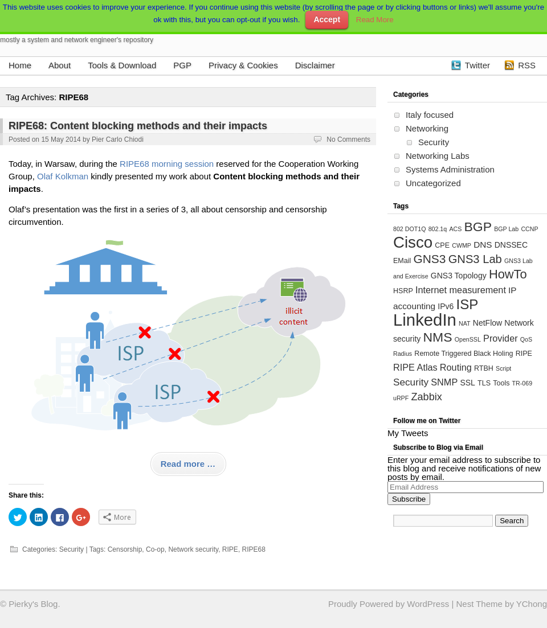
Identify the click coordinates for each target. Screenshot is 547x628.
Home (20, 65)
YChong (531, 604)
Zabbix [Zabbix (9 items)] (426, 397)
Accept (326, 19)
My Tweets (407, 433)
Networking (427, 128)
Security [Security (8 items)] (410, 382)
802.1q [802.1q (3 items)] (437, 228)
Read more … (188, 464)
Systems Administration (450, 169)
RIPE (230, 549)
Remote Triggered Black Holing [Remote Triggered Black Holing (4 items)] (463, 354)
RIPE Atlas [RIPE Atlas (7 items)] (415, 367)
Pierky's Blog (33, 604)
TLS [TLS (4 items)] (484, 383)
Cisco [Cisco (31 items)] (412, 242)
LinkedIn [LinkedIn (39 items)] (424, 319)
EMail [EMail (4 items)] (402, 261)
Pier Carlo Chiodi (118, 139)
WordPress (428, 604)
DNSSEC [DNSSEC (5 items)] (511, 244)
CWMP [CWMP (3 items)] (461, 245)
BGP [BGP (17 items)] (478, 226)
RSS (527, 65)
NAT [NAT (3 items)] (465, 323)
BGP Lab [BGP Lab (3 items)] (506, 228)
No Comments (348, 139)
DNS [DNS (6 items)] (482, 244)
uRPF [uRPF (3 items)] (401, 398)
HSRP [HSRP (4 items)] (403, 291)
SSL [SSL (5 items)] (467, 382)
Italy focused (430, 115)
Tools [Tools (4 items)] (501, 383)
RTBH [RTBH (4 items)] (483, 368)
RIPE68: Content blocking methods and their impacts (138, 126)
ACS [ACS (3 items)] (455, 228)
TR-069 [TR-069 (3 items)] (522, 383)
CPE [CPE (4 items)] (442, 245)
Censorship (125, 549)
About (59, 65)
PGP (182, 65)
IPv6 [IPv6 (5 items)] (446, 306)
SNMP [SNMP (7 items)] (444, 382)
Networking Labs (438, 156)
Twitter (477, 65)
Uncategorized (433, 183)
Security (71, 549)
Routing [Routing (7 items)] (456, 367)
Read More (375, 19)
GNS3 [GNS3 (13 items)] (429, 258)
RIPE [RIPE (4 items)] (524, 354)
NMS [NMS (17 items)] (437, 337)
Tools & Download (122, 65)
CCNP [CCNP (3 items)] (529, 228)
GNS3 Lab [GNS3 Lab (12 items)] (475, 259)
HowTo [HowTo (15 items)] (508, 274)
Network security (193, 549)
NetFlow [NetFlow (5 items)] (487, 322)
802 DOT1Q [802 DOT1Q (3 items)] (409, 228)
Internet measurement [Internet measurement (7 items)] (460, 290)
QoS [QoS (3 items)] (526, 339)
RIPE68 (254, 549)
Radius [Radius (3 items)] (402, 353)
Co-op (155, 549)
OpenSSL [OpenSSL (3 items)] (468, 339)
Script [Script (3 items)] (503, 368)
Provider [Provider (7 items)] (500, 338)
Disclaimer (315, 65)
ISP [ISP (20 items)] (467, 304)
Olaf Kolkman (62, 176)
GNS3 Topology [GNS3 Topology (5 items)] (459, 275)
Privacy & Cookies (243, 65)
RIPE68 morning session (167, 164)
